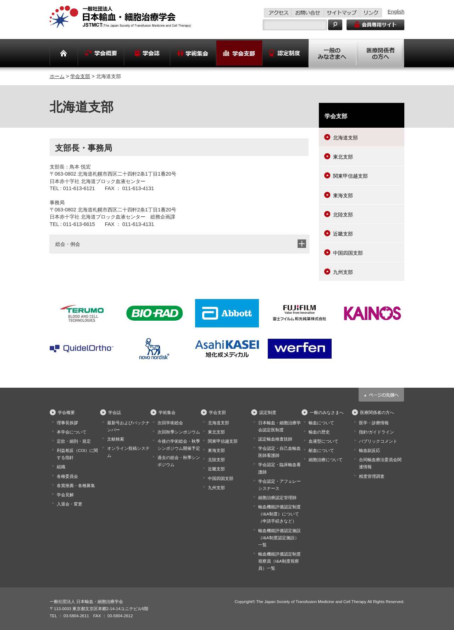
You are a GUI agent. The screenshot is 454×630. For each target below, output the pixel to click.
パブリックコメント (378, 441)
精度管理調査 (371, 476)
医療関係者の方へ (377, 412)
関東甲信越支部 (350, 176)
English (396, 12)
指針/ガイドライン (376, 432)
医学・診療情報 (374, 423)
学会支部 (80, 76)
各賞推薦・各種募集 (76, 485)
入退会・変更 (69, 504)
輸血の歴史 (319, 432)
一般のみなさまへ (327, 412)
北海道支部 (345, 137)
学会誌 (114, 412)
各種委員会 (67, 476)
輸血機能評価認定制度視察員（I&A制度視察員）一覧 (279, 561)
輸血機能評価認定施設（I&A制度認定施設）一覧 (279, 538)
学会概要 (66, 412)
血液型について (323, 441)
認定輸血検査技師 (275, 439)
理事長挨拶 (67, 423)
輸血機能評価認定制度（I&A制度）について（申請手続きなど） (279, 514)
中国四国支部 (348, 253)
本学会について (72, 432)
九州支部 (343, 272)
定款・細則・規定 (74, 441)
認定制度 (267, 412)
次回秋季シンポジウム (178, 432)
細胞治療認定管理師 (277, 498)
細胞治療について (326, 460)
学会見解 (65, 495)
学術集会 (167, 412)
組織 (61, 467)
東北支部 (343, 157)
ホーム (57, 76)
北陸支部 (343, 214)
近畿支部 (343, 234)
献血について (321, 450)
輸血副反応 (369, 450)
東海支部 (343, 195)
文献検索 (115, 439)
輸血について (321, 423)
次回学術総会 (170, 423)
